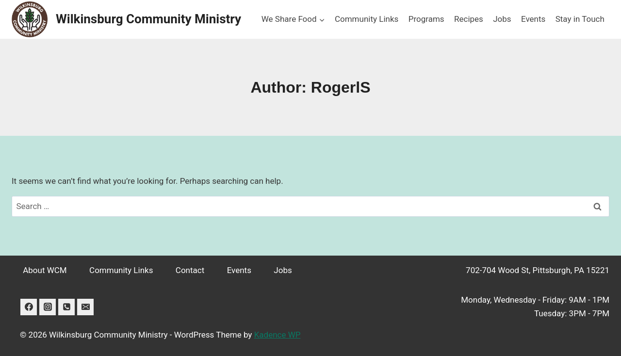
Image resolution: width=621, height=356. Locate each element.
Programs (426, 19)
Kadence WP (277, 335)
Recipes (468, 19)
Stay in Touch (580, 19)
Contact (190, 270)
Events (533, 19)
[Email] (85, 307)
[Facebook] (28, 307)
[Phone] (66, 307)
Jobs (502, 19)
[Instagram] (47, 307)
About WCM (44, 270)
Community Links (366, 19)
